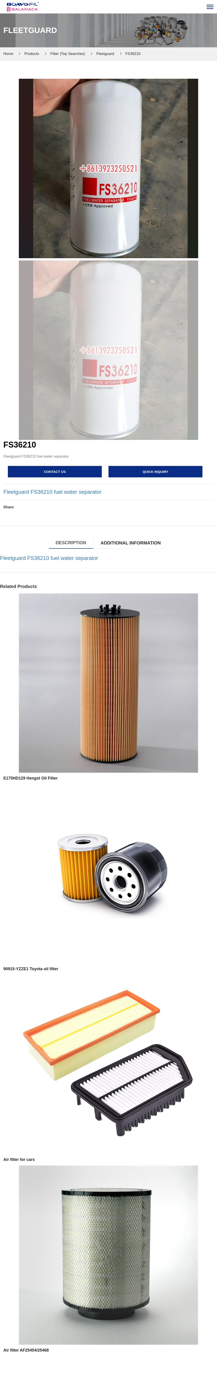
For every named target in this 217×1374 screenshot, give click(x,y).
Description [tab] (71, 542)
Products (31, 54)
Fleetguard (105, 54)
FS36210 (133, 54)
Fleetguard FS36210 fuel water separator (52, 492)
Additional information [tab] (131, 542)
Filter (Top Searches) (67, 54)
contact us (55, 472)
